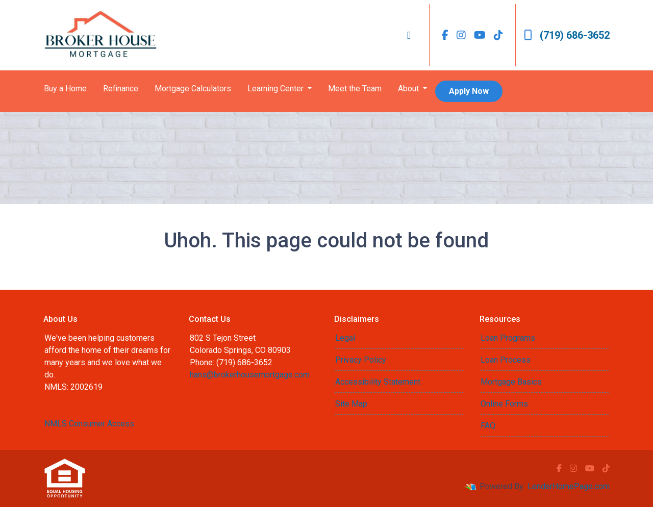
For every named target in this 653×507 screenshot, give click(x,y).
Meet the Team (355, 88)
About (409, 88)
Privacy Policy (360, 360)
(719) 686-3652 (567, 35)
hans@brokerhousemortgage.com (250, 374)
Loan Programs (508, 338)
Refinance (120, 88)
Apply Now (469, 91)
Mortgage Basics (511, 382)
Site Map (351, 404)
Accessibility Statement (377, 382)
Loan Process (506, 360)
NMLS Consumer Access (89, 423)
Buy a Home (65, 88)
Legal (345, 338)
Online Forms (504, 404)
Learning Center (276, 88)
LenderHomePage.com (569, 486)
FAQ (488, 425)
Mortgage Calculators (193, 88)
